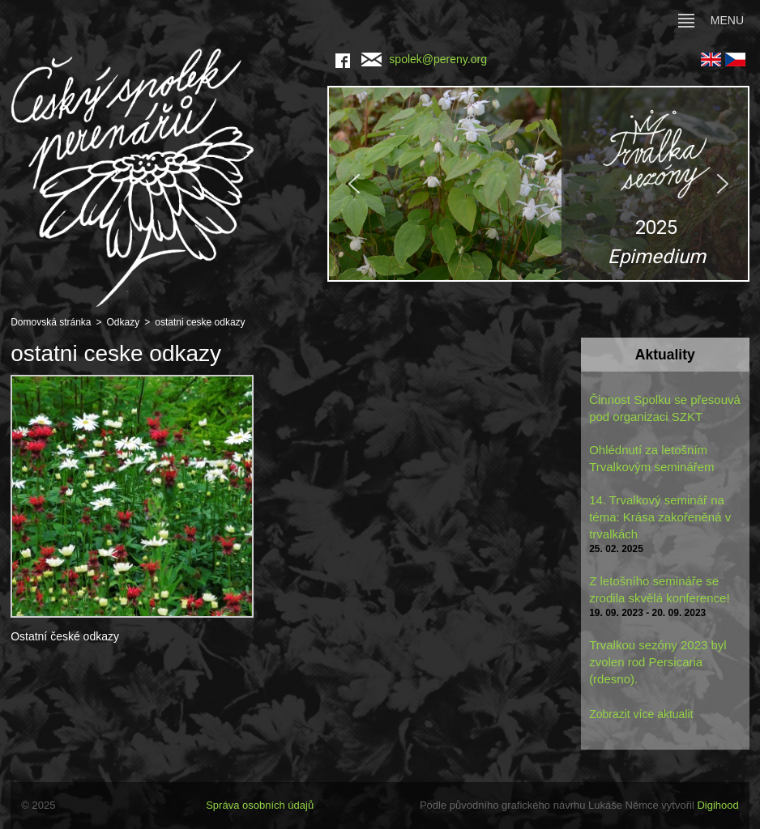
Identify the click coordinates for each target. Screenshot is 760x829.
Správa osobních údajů (260, 805)
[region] (538, 183)
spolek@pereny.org (424, 59)
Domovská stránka (51, 322)
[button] (538, 183)
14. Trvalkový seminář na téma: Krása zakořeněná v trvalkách (660, 517)
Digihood (717, 805)
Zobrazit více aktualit (641, 714)
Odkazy (123, 322)
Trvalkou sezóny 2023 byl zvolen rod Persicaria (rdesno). (658, 662)
